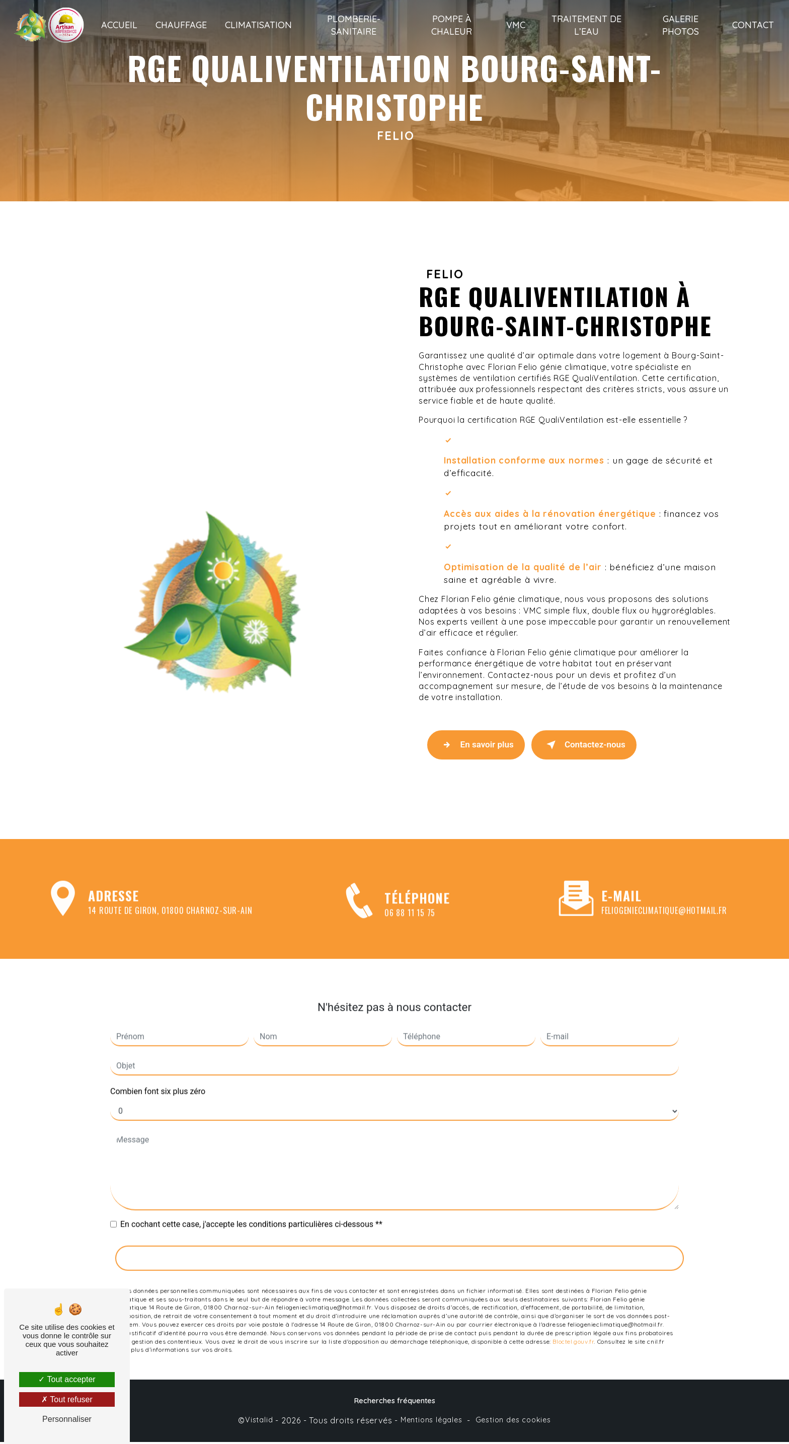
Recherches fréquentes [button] (394, 1402)
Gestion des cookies (513, 1421)
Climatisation (260, 25)
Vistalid (259, 1421)
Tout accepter (66, 1379)
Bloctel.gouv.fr (573, 1317)
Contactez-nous (588, 745)
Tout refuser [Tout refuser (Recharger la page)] (67, 1399)
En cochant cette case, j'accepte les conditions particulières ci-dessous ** (251, 1200)
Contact (751, 25)
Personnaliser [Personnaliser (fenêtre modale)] (67, 1419)
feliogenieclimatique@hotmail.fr (664, 887)
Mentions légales (431, 1421)
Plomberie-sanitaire (354, 25)
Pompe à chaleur (452, 25)
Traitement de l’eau (586, 25)
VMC (515, 25)
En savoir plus (477, 745)
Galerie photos (679, 25)
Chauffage (183, 25)
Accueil (121, 25)
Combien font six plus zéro (157, 1068)
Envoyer (399, 1234)
